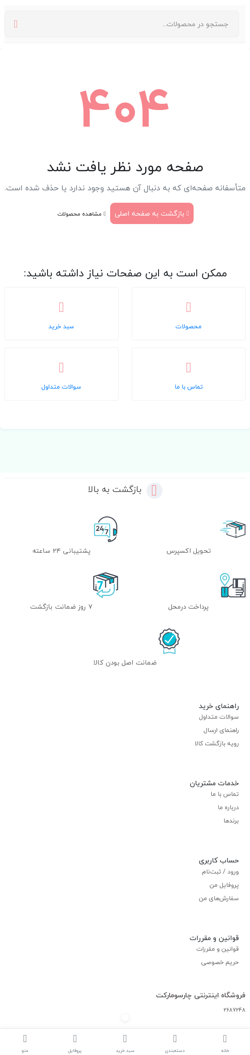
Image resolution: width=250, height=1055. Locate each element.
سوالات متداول (219, 716)
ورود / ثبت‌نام (220, 871)
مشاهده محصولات (81, 214)
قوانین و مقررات (217, 948)
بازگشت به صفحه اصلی (152, 213)
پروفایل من (224, 884)
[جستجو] (16, 24)
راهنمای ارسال (221, 730)
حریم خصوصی (220, 962)
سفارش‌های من (219, 898)
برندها (231, 820)
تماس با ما (224, 793)
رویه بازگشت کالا (216, 743)
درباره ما (228, 807)
